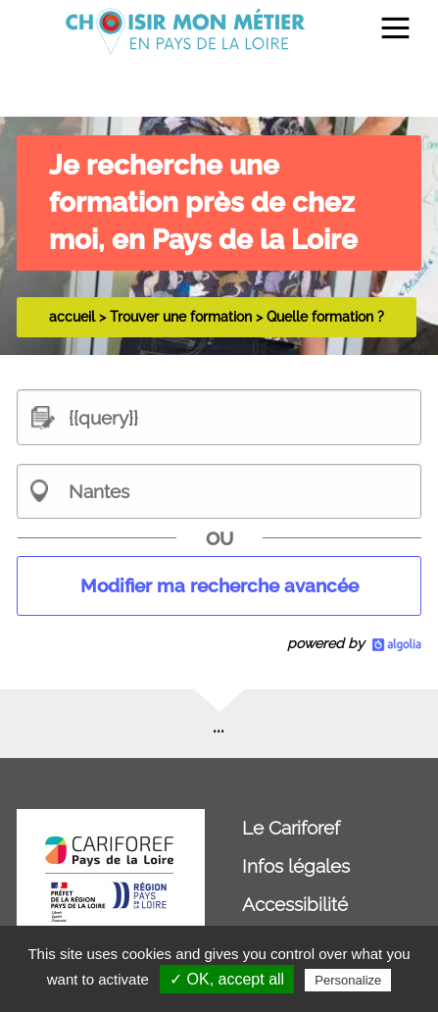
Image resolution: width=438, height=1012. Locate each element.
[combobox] (219, 491)
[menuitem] (386, 31)
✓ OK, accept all (227, 979)
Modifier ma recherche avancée (219, 585)
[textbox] (219, 416)
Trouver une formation (181, 317)
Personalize (348, 980)
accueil (72, 317)
